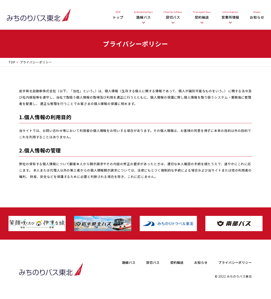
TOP (11, 62)
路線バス (143, 15)
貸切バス (172, 15)
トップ (118, 15)
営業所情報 (230, 15)
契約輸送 (202, 15)
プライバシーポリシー (235, 262)
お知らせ (257, 15)
